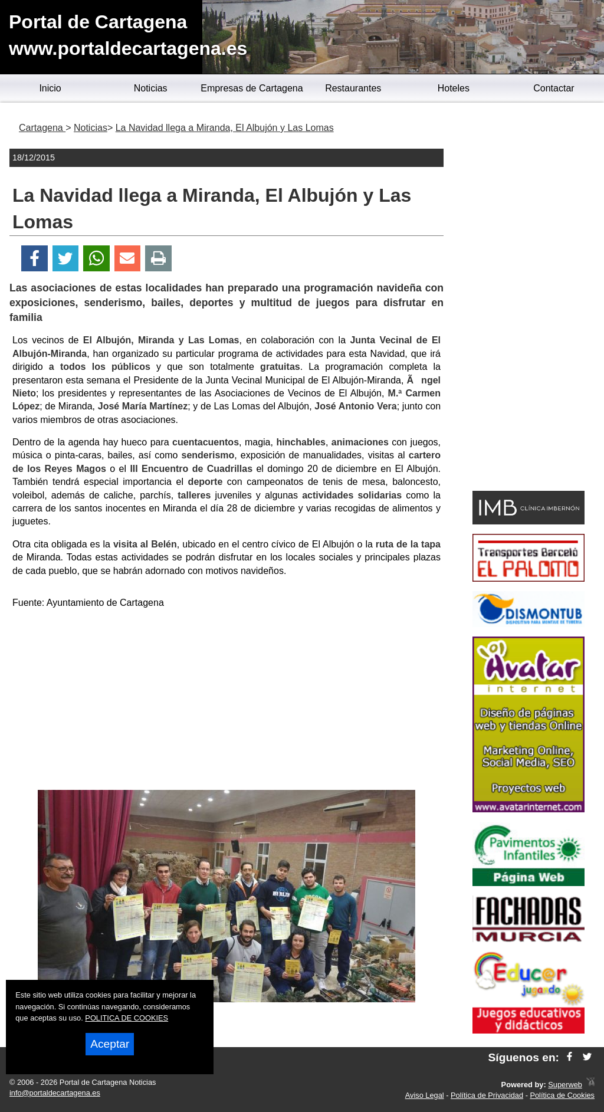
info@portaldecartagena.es (54, 1092)
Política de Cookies (562, 1095)
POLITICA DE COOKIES (126, 1017)
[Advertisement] (226, 701)
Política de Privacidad (487, 1095)
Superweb (565, 1084)
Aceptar (109, 1044)
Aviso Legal (424, 1095)
